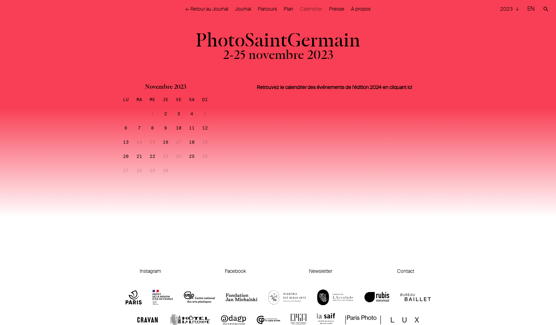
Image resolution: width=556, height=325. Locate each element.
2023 (507, 9)
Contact (405, 271)
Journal (243, 9)
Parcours (267, 9)
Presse (336, 9)
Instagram (150, 271)
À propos (361, 9)
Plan (288, 9)
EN (531, 8)
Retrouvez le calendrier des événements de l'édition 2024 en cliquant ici (334, 87)
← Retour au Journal (206, 9)
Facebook (235, 271)
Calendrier (311, 9)
